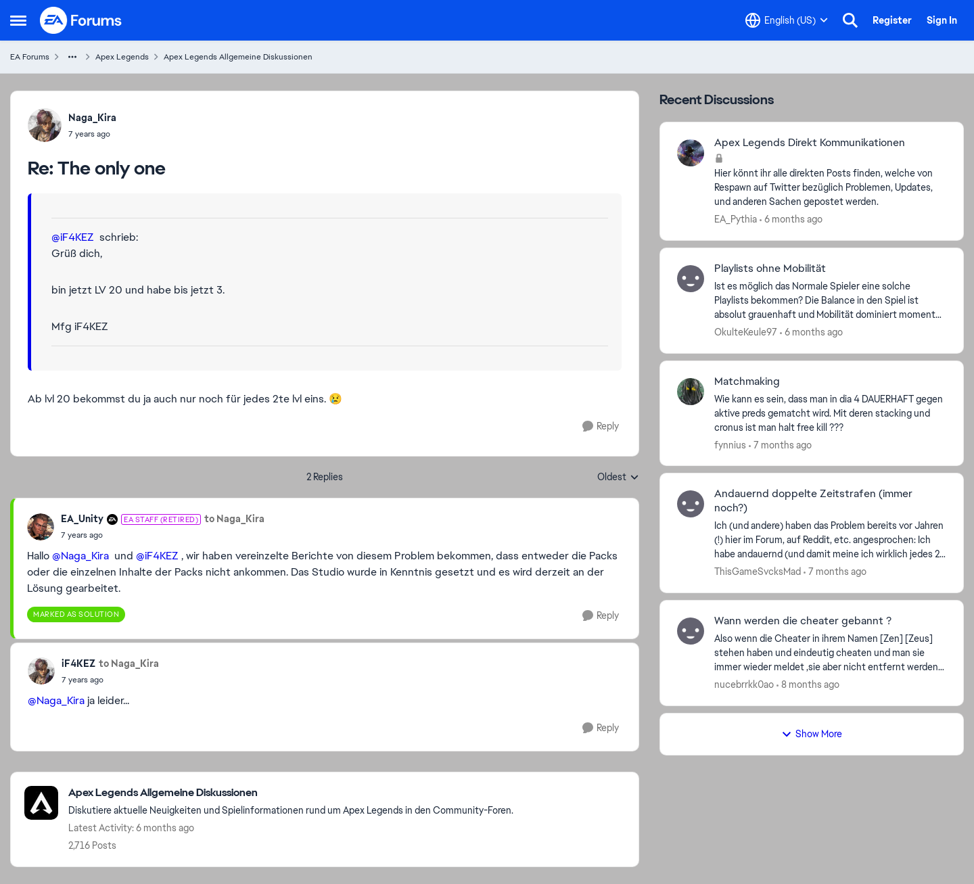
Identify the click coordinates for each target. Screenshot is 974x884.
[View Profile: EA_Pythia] (690, 152)
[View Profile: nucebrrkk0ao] (690, 631)
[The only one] (92, 134)
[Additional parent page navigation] (72, 56)
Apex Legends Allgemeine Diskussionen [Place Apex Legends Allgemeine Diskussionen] (238, 56)
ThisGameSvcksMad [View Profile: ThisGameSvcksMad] (757, 571)
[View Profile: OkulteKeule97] (690, 278)
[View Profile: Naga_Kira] (45, 125)
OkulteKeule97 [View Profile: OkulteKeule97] (745, 332)
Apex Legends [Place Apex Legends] (122, 56)
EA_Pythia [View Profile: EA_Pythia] (735, 219)
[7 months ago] (780, 445)
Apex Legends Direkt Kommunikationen (809, 142)
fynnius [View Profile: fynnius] (730, 444)
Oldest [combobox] (618, 477)
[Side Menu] (18, 20)
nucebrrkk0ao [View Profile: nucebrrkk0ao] (744, 684)
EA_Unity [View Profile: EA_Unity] (82, 519)
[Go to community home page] (81, 20)
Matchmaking (747, 381)
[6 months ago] (791, 219)
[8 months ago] (807, 685)
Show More (811, 734)
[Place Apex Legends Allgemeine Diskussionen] (290, 793)
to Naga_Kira (234, 519)
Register (892, 20)
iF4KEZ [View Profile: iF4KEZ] (78, 663)
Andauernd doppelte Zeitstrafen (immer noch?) (813, 501)
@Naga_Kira (80, 556)
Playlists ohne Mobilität (770, 268)
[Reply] (601, 426)
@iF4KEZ (72, 237)
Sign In (942, 20)
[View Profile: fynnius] (690, 391)
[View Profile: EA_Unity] (40, 526)
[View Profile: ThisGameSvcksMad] (690, 503)
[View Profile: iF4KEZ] (41, 670)
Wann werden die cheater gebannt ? (802, 621)
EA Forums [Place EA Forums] (29, 56)
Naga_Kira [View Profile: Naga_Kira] (92, 118)
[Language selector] (786, 20)
